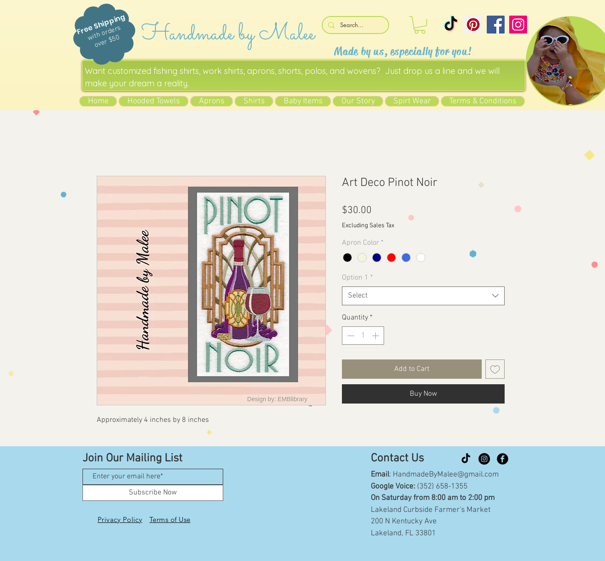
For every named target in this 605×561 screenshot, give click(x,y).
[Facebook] (496, 25)
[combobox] (423, 295)
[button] (419, 25)
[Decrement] (349, 335)
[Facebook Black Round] (502, 459)
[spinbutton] (363, 335)
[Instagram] (518, 25)
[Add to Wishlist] (495, 369)
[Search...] (354, 25)
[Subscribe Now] (152, 493)
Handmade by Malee (228, 34)
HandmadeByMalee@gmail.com (446, 474)
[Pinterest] (473, 25)
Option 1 (357, 277)
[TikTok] (451, 25)
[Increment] (376, 335)
